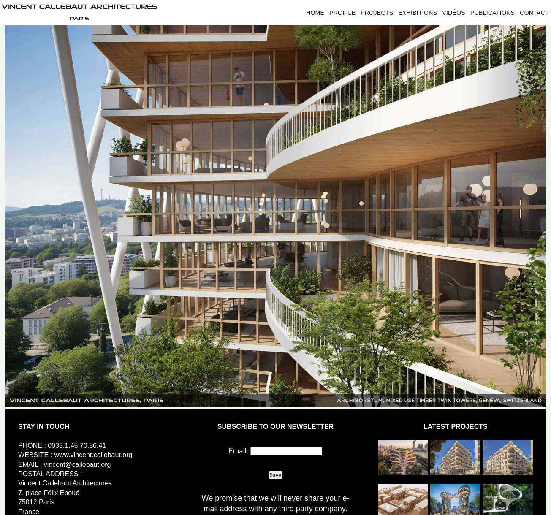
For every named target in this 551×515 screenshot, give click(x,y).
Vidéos (453, 12)
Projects (377, 12)
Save (275, 475)
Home (315, 12)
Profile (342, 12)
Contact (534, 12)
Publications (492, 12)
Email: (239, 450)
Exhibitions (417, 12)
